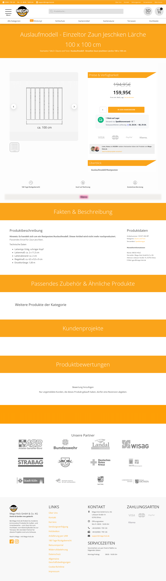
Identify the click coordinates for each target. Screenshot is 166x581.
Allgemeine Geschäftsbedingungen (59, 560)
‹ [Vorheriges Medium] (13, 106)
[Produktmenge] (103, 110)
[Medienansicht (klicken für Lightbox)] (44, 106)
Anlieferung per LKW (58, 536)
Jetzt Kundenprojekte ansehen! (112, 151)
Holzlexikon (54, 531)
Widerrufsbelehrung (58, 549)
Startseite (44, 51)
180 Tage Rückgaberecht (60, 540)
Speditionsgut (140, 241)
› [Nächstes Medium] (74, 106)
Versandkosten (129, 97)
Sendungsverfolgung (58, 526)
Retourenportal (56, 545)
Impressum (54, 571)
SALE (52, 51)
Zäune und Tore (62, 51)
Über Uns (53, 512)
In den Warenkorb (126, 110)
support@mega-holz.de (46, 2)
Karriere (52, 522)
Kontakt (52, 517)
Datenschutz (55, 554)
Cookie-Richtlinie (56, 566)
